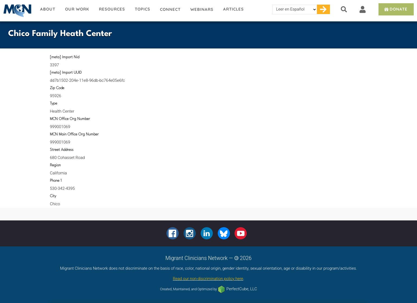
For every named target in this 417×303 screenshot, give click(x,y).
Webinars (201, 9)
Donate (395, 9)
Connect (170, 9)
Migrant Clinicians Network (17, 11)
